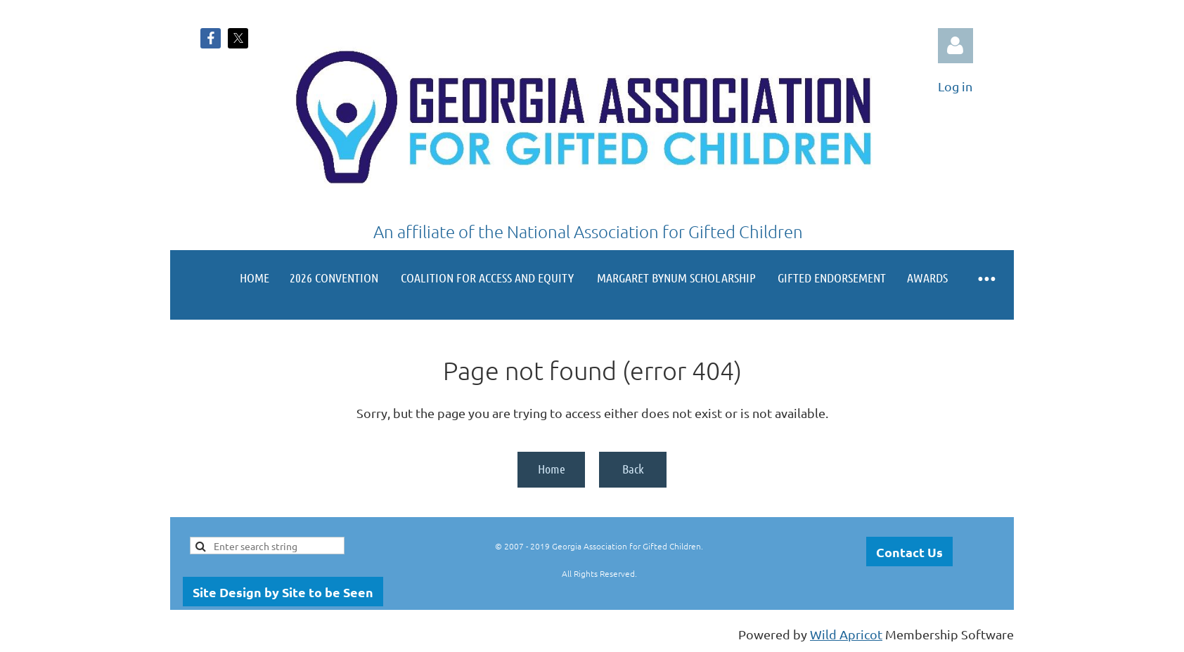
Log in (955, 45)
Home (551, 468)
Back (633, 468)
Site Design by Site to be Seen (283, 592)
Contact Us (909, 552)
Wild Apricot (846, 634)
